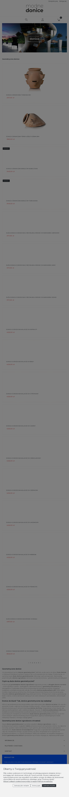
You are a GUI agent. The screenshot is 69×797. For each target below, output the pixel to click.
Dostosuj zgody (36, 785)
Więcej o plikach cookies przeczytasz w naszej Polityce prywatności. (28, 781)
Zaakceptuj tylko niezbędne (21, 785)
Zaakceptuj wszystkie (49, 785)
